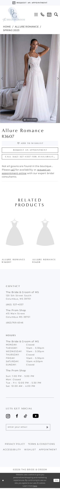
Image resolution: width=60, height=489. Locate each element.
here (35, 487)
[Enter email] (28, 428)
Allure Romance (27, 27)
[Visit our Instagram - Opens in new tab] (8, 416)
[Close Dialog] (3, 481)
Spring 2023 (11, 30)
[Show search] (56, 15)
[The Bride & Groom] (13, 15)
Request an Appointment (30, 150)
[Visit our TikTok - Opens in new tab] (25, 417)
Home (7, 27)
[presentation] (15, 233)
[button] (36, 15)
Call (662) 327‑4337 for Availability (31, 157)
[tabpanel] (30, 78)
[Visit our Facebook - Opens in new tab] (17, 417)
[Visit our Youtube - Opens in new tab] (36, 417)
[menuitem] (36, 15)
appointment (48, 451)
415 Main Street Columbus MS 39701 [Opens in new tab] (18, 316)
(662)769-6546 (14, 324)
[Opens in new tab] (13, 170)
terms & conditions (41, 445)
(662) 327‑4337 (15, 306)
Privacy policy (15, 445)
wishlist (30, 451)
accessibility (12, 451)
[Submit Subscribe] (47, 428)
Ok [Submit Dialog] (56, 481)
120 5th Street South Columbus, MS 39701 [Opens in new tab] (19, 298)
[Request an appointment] (30, 3)
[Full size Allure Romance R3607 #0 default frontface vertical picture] (30, 78)
